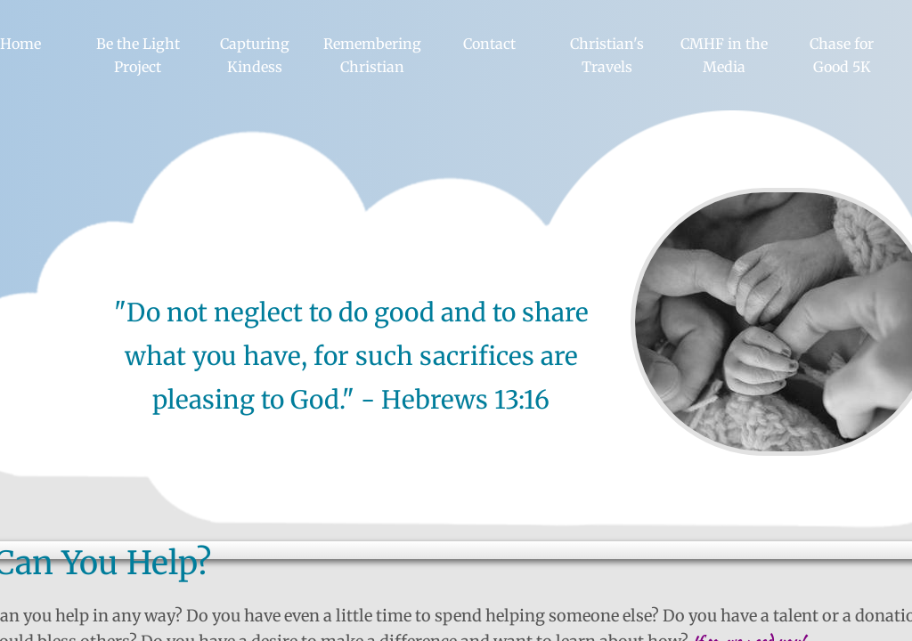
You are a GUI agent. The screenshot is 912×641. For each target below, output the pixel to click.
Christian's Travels (607, 55)
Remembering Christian (372, 55)
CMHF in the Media (724, 55)
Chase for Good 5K (842, 55)
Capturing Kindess (254, 55)
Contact (489, 44)
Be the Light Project (138, 55)
